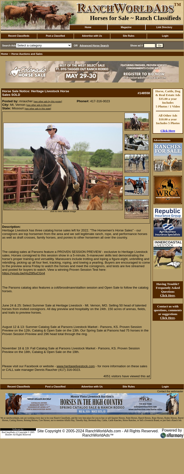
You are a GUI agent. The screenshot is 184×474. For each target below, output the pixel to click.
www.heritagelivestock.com (76, 366)
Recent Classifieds (18, 36)
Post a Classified (55, 36)
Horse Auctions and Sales (27, 53)
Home (88, 27)
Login (165, 36)
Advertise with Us (92, 36)
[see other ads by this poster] (48, 101)
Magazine (126, 27)
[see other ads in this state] (38, 108)
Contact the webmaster (170, 391)
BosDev (8, 434)
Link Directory (164, 27)
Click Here (167, 131)
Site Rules (128, 36)
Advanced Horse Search (94, 45)
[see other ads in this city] (38, 105)
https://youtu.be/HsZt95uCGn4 (23, 273)
